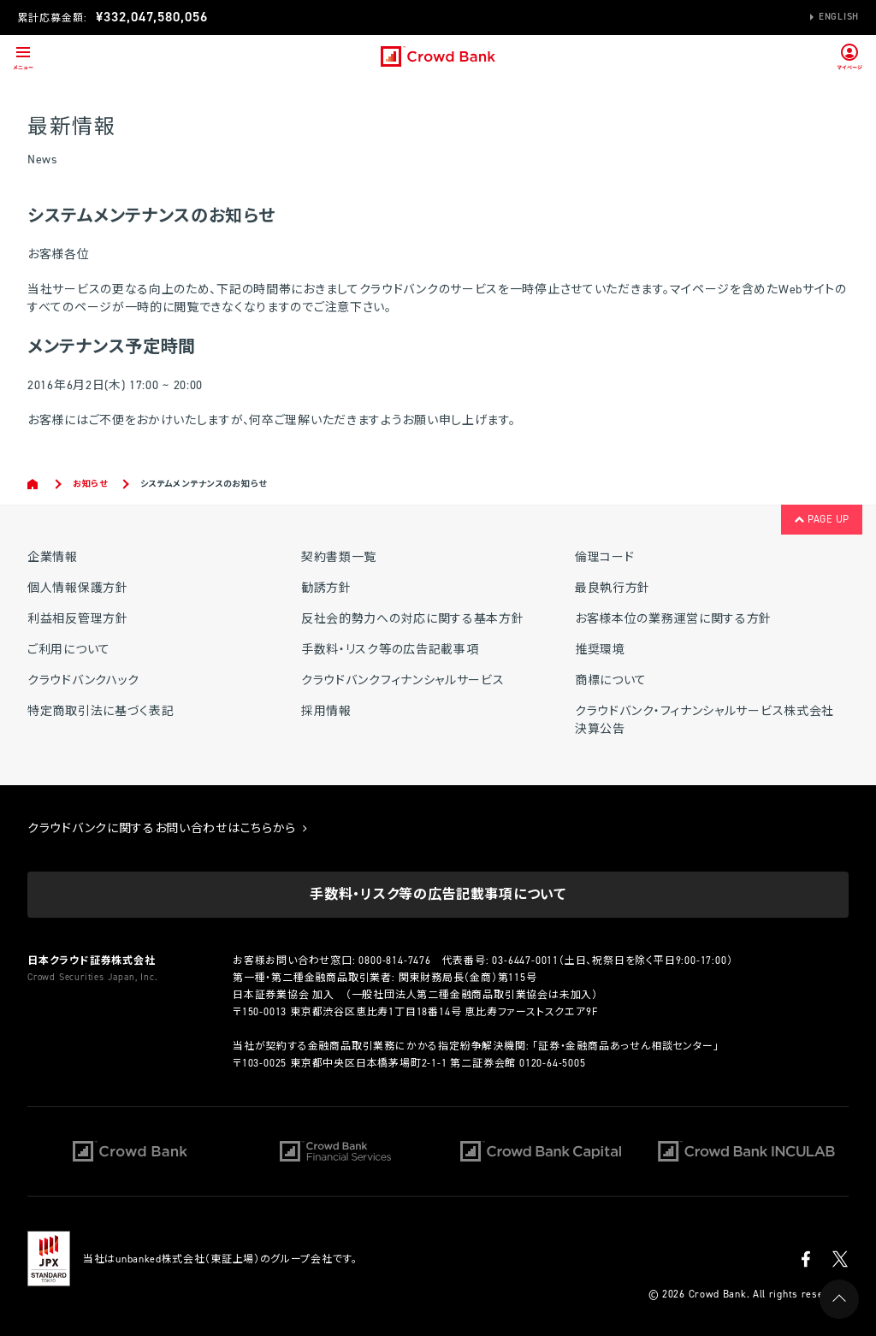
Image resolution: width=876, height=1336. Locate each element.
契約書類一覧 (338, 557)
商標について (611, 680)
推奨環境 (600, 649)
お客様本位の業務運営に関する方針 (673, 619)
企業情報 (52, 557)
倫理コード (605, 557)
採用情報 (326, 711)
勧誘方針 (326, 588)
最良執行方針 (612, 588)
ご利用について (68, 649)
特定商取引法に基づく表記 (100, 711)
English (839, 16)
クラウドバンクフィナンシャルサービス (403, 680)
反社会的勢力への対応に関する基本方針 (412, 619)
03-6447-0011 (525, 960)
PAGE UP (821, 519)
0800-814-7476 (394, 960)
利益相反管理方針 (77, 619)
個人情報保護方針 (77, 588)
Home (33, 484)
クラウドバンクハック (83, 680)
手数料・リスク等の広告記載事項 (390, 649)
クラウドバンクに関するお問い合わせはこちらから (167, 828)
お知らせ (90, 483)
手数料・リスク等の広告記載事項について (437, 894)
